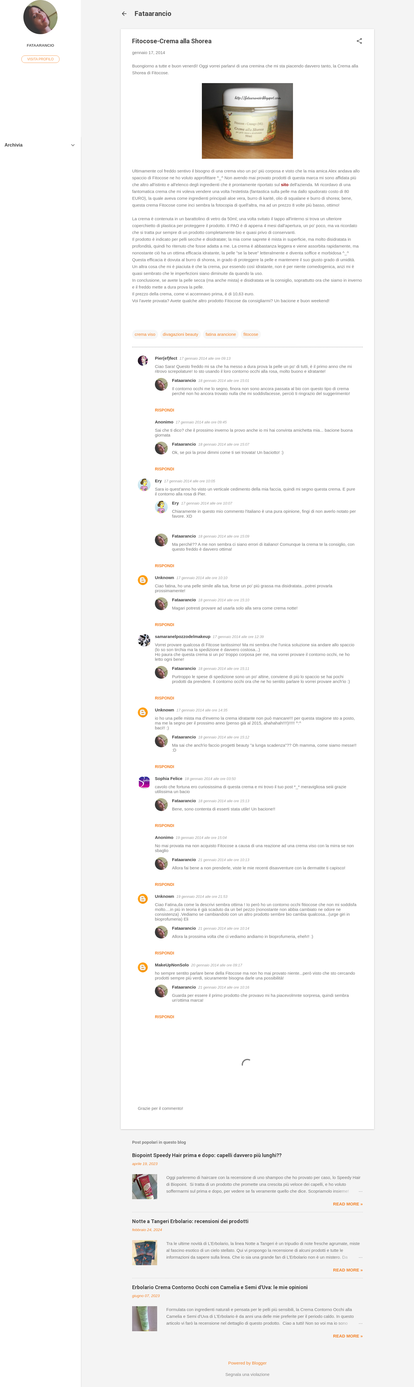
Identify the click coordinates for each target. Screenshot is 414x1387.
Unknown (164, 577)
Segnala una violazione (247, 1374)
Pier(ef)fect (166, 358)
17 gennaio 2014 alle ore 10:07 (206, 503)
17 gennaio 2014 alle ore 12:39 (238, 637)
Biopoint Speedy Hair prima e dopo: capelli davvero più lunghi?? (207, 1155)
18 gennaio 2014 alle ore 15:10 (223, 600)
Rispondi (164, 410)
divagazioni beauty (180, 334)
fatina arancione (221, 334)
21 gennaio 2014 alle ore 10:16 (223, 987)
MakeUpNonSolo (172, 964)
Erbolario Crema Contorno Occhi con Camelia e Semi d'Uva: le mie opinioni (220, 1287)
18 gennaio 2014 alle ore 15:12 (223, 737)
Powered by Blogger (247, 1363)
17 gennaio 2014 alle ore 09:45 (201, 422)
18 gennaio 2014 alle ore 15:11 (223, 668)
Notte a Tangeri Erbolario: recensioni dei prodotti (190, 1221)
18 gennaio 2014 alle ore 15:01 (223, 380)
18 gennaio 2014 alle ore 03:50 (210, 779)
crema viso (145, 334)
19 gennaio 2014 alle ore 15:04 (201, 838)
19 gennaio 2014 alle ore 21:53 (202, 896)
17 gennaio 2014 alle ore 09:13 (204, 358)
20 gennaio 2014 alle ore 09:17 (216, 965)
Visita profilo (40, 59)
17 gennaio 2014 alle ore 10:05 (189, 481)
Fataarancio (152, 14)
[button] (359, 41)
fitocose (250, 334)
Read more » (348, 1203)
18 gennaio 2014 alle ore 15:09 (223, 536)
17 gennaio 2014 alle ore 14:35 (202, 710)
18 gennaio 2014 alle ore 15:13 (223, 801)
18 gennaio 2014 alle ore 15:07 (223, 444)
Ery (158, 480)
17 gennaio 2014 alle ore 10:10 (202, 578)
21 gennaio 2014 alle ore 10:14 (223, 928)
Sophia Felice (169, 778)
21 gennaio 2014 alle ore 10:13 (223, 860)
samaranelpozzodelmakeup (182, 636)
